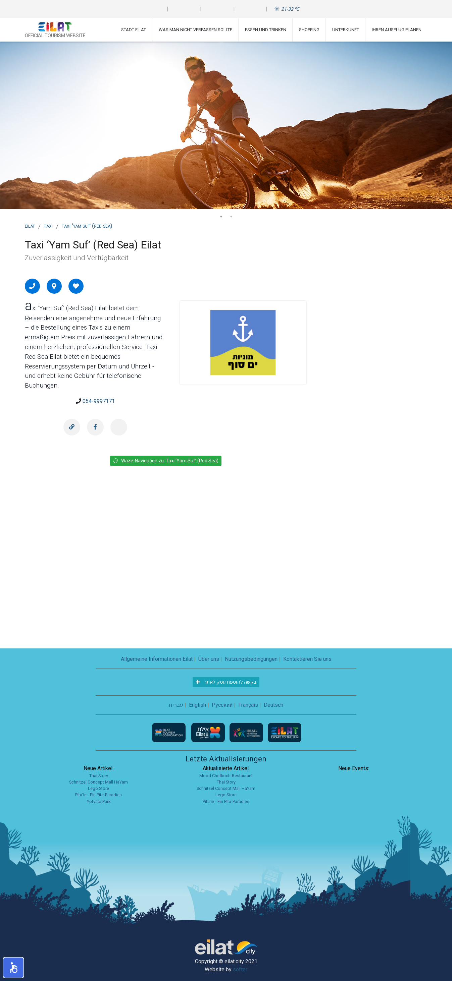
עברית (176, 705)
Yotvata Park (98, 801)
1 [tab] (221, 216)
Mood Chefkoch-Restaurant (226, 775)
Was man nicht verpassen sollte (195, 29)
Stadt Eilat (133, 29)
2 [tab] (231, 216)
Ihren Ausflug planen (396, 29)
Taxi (48, 225)
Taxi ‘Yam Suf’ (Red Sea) (87, 225)
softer (240, 969)
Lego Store (98, 788)
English (197, 705)
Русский (222, 705)
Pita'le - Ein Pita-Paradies (98, 794)
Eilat (30, 225)
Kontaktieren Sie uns (307, 659)
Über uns (208, 659)
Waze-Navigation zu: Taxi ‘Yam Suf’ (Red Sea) (165, 460)
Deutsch (273, 705)
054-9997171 (99, 401)
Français (248, 705)
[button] (13, 968)
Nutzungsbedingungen (251, 659)
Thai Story (98, 775)
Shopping (309, 29)
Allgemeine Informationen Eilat (157, 659)
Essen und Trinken (265, 29)
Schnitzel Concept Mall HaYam (98, 782)
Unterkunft (345, 29)
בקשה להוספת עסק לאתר (226, 682)
